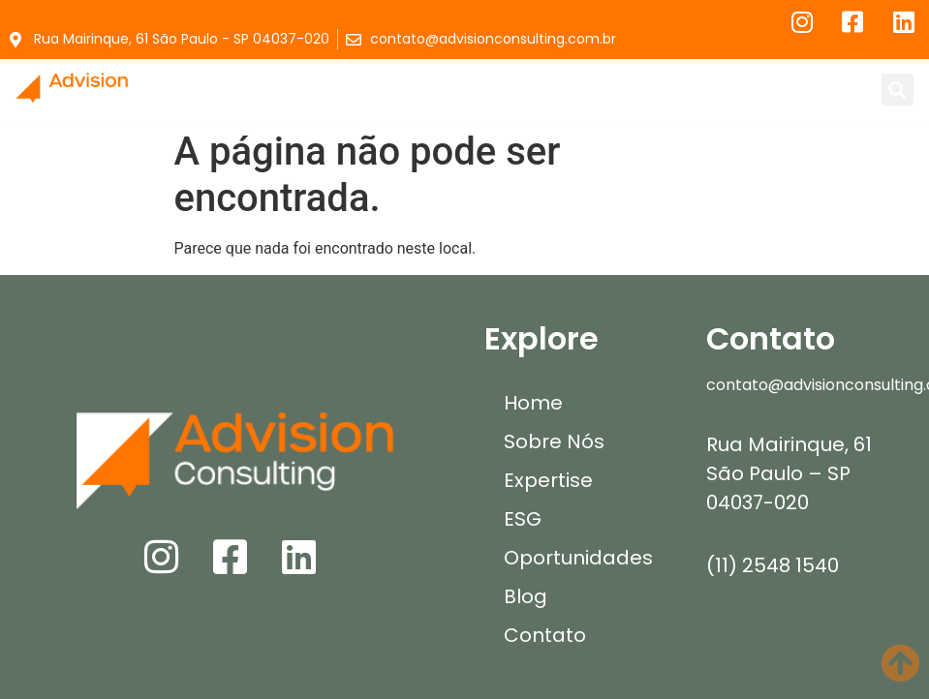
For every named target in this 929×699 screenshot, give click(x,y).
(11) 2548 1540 (772, 565)
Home (533, 402)
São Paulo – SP (778, 473)
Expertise (548, 480)
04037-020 (757, 502)
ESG (523, 518)
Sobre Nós (554, 441)
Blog (525, 596)
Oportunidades (578, 557)
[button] (485, 89)
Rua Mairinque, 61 (789, 444)
